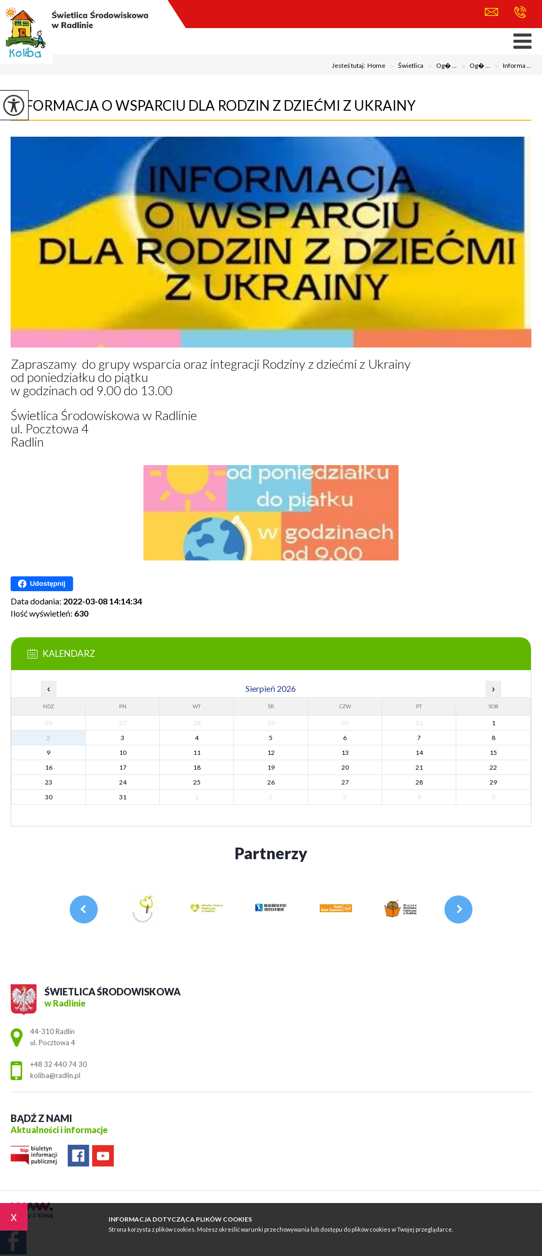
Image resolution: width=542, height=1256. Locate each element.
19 (271, 767)
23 (48, 782)
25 (197, 782)
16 (48, 767)
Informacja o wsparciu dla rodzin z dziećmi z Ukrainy (213, 105)
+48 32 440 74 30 (520, 12)
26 (271, 782)
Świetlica (404, 66)
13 (345, 752)
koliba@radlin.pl (491, 12)
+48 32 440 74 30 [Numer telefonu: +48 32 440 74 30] (58, 1064)
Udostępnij (41, 584)
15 (493, 752)
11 (197, 752)
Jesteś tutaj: (349, 66)
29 (493, 782)
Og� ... (440, 66)
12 (271, 752)
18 (197, 767)
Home (376, 66)
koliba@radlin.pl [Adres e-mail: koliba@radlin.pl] (55, 1075)
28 (419, 782)
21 (419, 767)
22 (493, 767)
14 (419, 752)
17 (123, 767)
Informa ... (510, 66)
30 (48, 797)
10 (123, 752)
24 (123, 782)
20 (345, 767)
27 (345, 782)
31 (123, 797)
